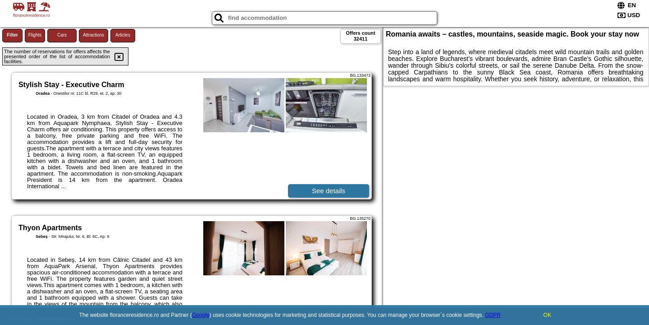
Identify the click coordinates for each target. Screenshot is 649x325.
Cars (62, 34)
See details (328, 191)
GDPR (493, 315)
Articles (122, 34)
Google (201, 315)
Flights (34, 34)
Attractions (93, 34)
